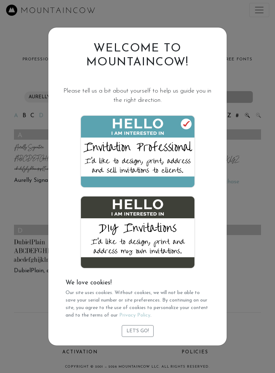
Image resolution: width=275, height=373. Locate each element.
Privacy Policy (134, 315)
